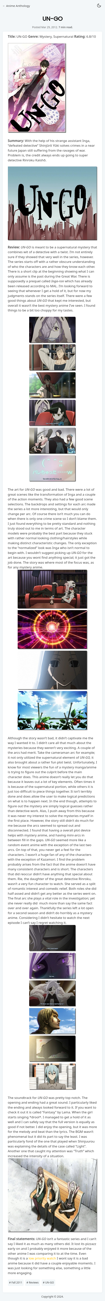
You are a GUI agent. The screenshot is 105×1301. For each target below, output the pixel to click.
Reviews (32, 1282)
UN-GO (48, 1282)
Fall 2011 (15, 1282)
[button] (99, 6)
